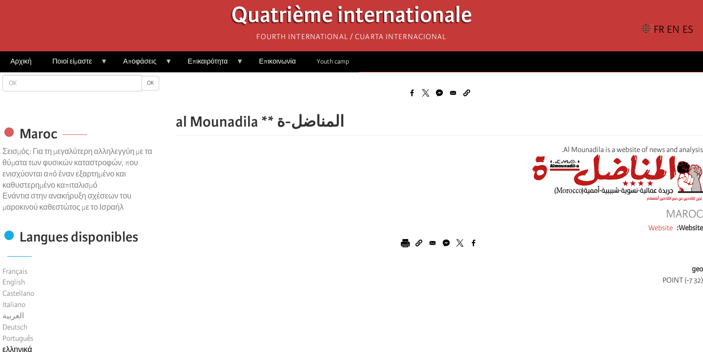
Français (14, 271)
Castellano (18, 293)
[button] (467, 93)
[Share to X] (426, 93)
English (13, 282)
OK (150, 83)
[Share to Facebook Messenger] (439, 93)
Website (660, 227)
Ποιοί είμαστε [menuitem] (74, 65)
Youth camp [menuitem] (333, 61)
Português (17, 338)
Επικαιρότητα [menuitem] (210, 65)
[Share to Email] (453, 93)
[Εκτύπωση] (405, 243)
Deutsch (14, 327)
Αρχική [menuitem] (20, 61)
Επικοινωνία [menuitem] (277, 61)
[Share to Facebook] (412, 93)
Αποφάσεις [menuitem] (142, 65)
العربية (13, 315)
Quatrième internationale (351, 17)
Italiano (13, 304)
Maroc (684, 214)
